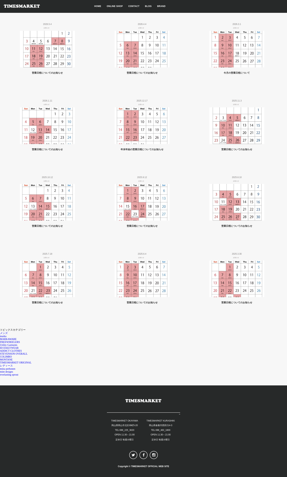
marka (3, 336)
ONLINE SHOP (115, 6)
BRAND (161, 6)
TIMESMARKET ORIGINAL (15, 362)
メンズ (4, 333)
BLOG (148, 6)
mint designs (6, 371)
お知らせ (46, 28)
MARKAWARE (8, 339)
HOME (97, 6)
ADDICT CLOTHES (11, 351)
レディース (6, 365)
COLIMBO (6, 356)
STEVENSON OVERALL (14, 353)
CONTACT (133, 6)
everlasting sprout (9, 374)
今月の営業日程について (237, 72)
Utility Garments (8, 345)
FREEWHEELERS (10, 342)
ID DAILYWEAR (9, 348)
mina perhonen (7, 368)
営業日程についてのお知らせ (47, 72)
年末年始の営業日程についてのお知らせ (142, 149)
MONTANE (6, 359)
